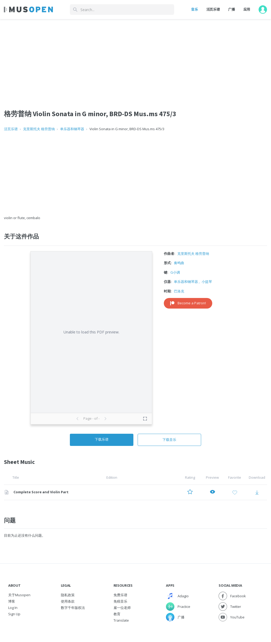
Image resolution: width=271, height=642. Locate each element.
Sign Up (14, 614)
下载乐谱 (102, 439)
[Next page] (105, 418)
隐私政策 (68, 595)
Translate (121, 620)
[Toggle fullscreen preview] (145, 418)
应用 (246, 9)
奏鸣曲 (179, 262)
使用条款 (68, 601)
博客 (11, 601)
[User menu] (263, 9)
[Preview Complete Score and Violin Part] (212, 492)
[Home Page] (28, 9)
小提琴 (207, 281)
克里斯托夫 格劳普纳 (39, 128)
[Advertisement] (135, 174)
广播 (231, 9)
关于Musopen (19, 595)
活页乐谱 (213, 9)
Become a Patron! (188, 303)
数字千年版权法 (73, 607)
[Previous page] (77, 418)
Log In (12, 607)
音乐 (194, 9)
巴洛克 (179, 291)
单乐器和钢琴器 (72, 128)
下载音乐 (169, 439)
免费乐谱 (120, 595)
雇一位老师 (122, 607)
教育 (117, 614)
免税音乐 (120, 601)
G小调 (175, 272)
